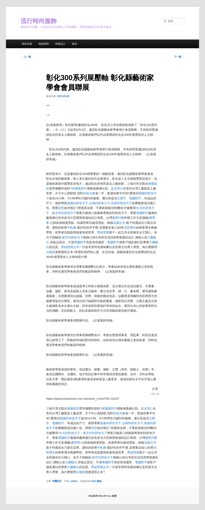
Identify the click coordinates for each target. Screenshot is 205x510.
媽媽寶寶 (43, 43)
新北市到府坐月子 (64, 213)
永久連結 (96, 481)
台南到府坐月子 (99, 203)
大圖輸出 (71, 462)
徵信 (74, 43)
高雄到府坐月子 (121, 203)
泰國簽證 (73, 408)
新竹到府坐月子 (72, 237)
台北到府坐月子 (69, 433)
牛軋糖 (71, 227)
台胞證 (50, 252)
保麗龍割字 (79, 188)
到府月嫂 (89, 193)
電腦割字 (135, 198)
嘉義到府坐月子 (77, 203)
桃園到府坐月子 (70, 418)
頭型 (61, 208)
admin (73, 481)
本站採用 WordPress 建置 (102, 496)
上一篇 (26, 56)
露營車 (75, 442)
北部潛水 (130, 227)
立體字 (121, 198)
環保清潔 (27, 43)
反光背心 (117, 188)
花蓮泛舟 (119, 222)
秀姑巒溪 (103, 232)
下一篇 (179, 56)
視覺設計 (60, 43)
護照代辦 (118, 217)
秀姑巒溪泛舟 (70, 247)
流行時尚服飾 (39, 21)
